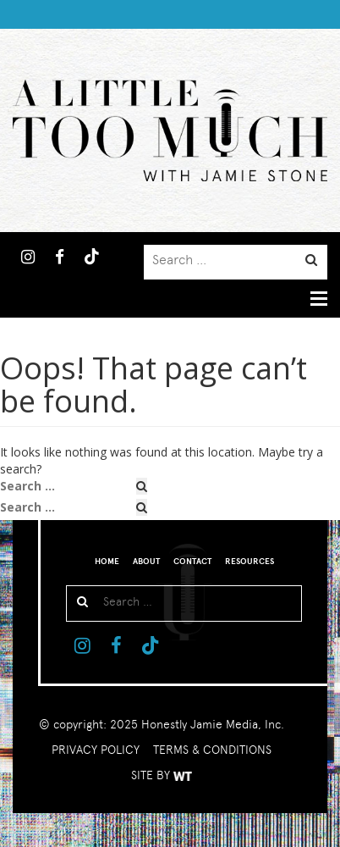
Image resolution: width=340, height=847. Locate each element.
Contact (192, 561)
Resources (249, 561)
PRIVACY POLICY (96, 749)
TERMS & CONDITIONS (212, 749)
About (146, 561)
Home (107, 561)
